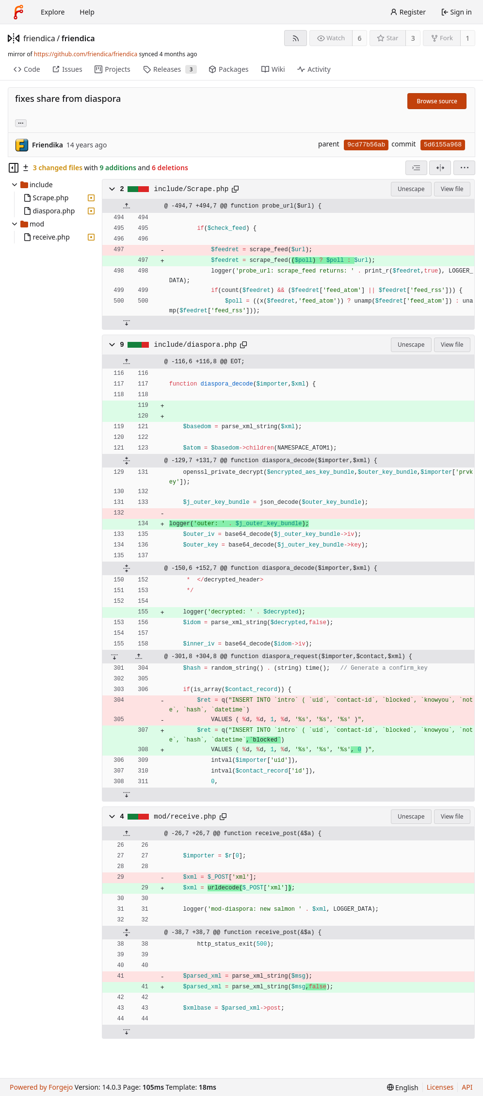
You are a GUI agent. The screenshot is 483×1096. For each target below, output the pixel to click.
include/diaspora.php (195, 345)
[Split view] (440, 168)
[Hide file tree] (13, 168)
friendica (39, 38)
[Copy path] (235, 189)
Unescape (411, 189)
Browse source (437, 101)
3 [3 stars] (413, 38)
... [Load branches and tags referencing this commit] (21, 122)
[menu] (464, 168)
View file (452, 189)
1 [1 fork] (467, 38)
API (467, 1087)
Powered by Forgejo (41, 1087)
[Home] (18, 12)
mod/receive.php (185, 817)
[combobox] (416, 168)
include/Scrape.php (191, 189)
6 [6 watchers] (360, 38)
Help (87, 11)
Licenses (440, 1087)
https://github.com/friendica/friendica (85, 54)
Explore (52, 11)
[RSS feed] (295, 38)
